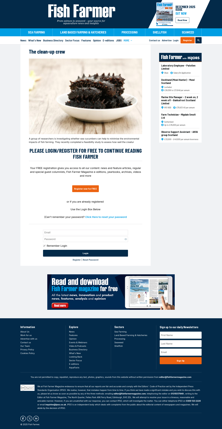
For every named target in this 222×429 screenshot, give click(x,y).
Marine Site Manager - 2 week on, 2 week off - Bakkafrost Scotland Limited (179, 100)
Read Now (182, 20)
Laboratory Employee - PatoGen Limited (178, 67)
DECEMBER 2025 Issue (185, 8)
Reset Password (90, 260)
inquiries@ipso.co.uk (55, 404)
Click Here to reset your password (106, 216)
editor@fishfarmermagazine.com (175, 377)
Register (187, 40)
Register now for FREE (85, 188)
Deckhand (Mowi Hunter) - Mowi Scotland (178, 81)
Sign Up (181, 360)
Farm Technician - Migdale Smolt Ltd (178, 116)
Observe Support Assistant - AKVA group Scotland (179, 133)
